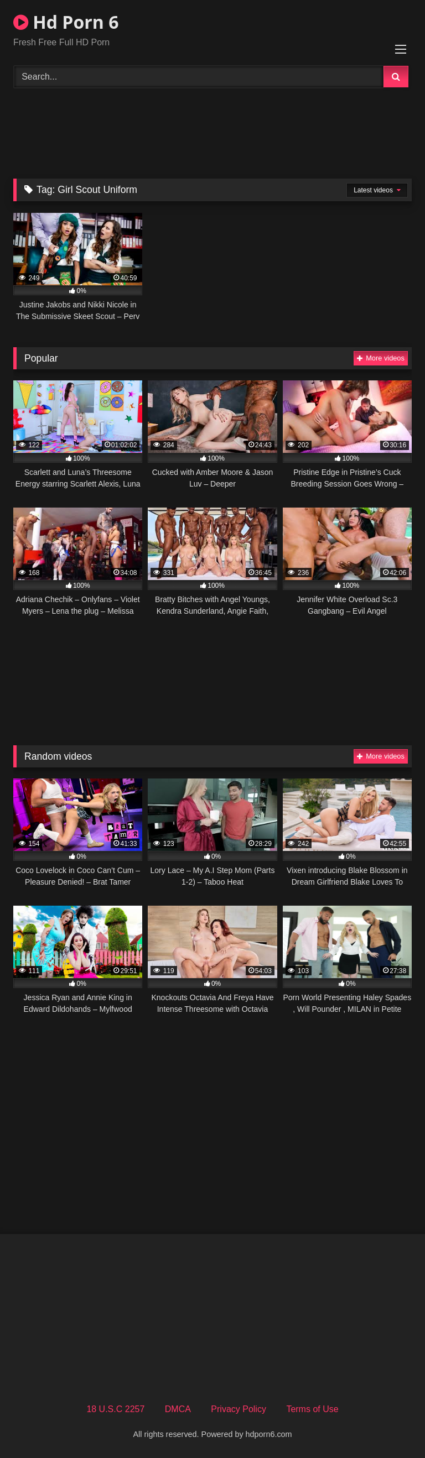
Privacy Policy (238, 1409)
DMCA (178, 1409)
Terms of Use (312, 1409)
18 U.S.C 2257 (115, 1409)
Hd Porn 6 (65, 22)
